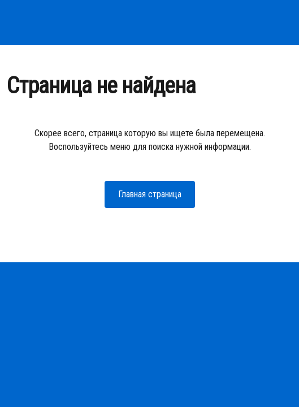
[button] (150, 194)
